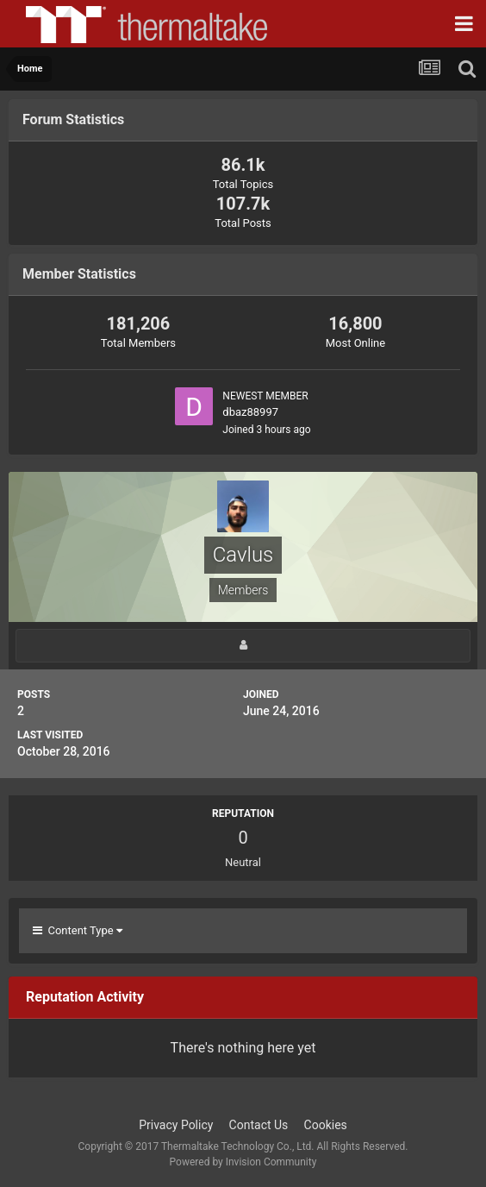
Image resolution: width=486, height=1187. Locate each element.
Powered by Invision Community (243, 1162)
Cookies (325, 1125)
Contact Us (259, 1125)
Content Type (77, 930)
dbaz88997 (250, 411)
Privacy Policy (176, 1125)
